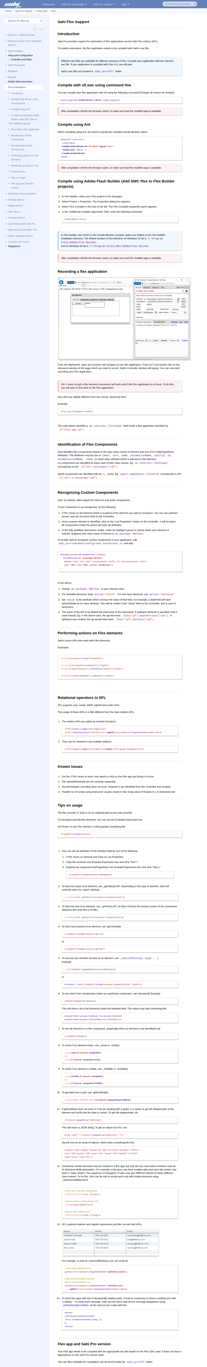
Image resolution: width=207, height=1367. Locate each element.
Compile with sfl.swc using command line (24, 101)
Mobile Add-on (15, 205)
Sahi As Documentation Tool (22, 229)
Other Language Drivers (20, 236)
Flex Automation (17, 87)
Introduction (48, 4)
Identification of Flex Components (21, 137)
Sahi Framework (16, 65)
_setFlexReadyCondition (75, 1298)
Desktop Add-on (16, 199)
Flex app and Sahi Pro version (22, 185)
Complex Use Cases (18, 241)
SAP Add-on (14, 211)
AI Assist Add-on (16, 217)
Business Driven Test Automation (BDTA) (25, 43)
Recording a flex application (25, 129)
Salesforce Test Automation (22, 193)
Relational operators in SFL (25, 165)
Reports (12, 77)
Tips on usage (18, 177)
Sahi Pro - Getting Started (21, 35)
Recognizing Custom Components (21, 147)
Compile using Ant (20, 109)
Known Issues (18, 171)
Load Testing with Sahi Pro (21, 223)
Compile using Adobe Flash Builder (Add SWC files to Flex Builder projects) (24, 119)
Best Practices (15, 51)
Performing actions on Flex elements (25, 157)
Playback (12, 71)
